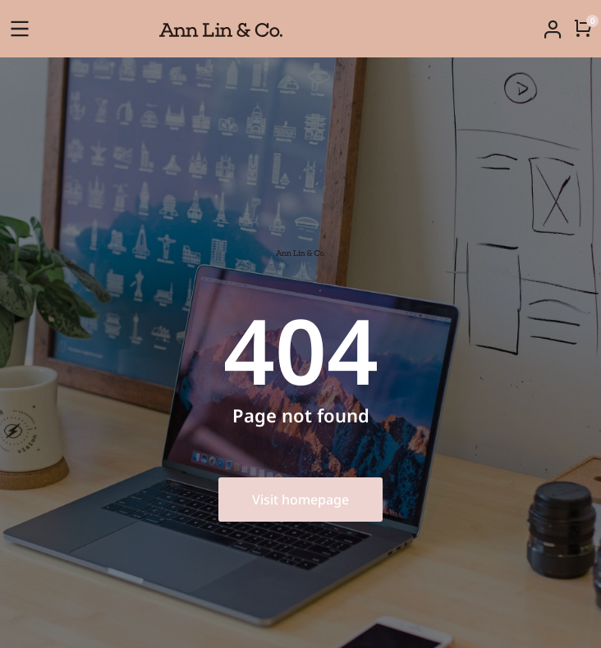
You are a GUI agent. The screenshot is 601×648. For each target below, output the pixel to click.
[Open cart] (583, 28)
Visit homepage (300, 500)
